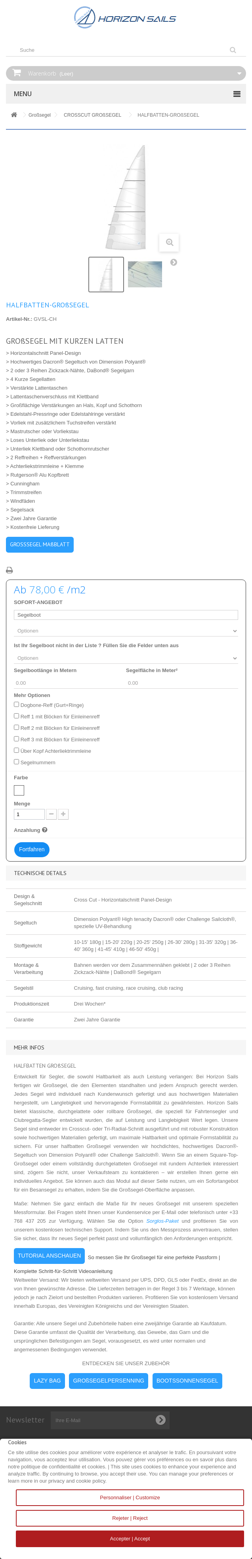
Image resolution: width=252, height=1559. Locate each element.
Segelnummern (38, 762)
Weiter (175, 264)
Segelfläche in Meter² (152, 670)
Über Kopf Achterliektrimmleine (56, 751)
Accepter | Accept (130, 1539)
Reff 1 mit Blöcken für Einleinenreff (60, 717)
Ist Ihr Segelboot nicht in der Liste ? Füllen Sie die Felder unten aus (96, 645)
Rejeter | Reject (129, 1518)
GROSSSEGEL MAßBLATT (40, 544)
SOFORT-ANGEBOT (38, 602)
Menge (22, 804)
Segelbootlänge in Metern (45, 670)
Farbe (21, 777)
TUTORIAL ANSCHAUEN (49, 1255)
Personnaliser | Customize (130, 1497)
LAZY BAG (47, 1380)
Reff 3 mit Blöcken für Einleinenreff (60, 740)
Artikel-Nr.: (19, 319)
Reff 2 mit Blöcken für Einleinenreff (60, 728)
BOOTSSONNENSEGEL (187, 1380)
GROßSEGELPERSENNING (108, 1380)
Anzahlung (32, 830)
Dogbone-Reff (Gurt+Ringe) (52, 705)
